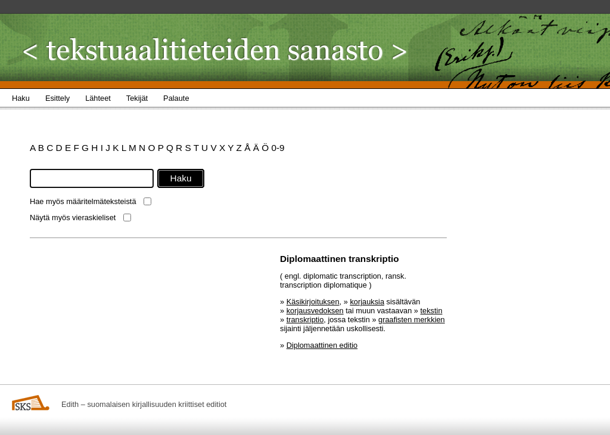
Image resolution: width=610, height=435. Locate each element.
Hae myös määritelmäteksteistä (83, 201)
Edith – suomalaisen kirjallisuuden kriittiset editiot (143, 404)
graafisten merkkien (411, 319)
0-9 (277, 148)
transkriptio (305, 319)
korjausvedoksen (315, 310)
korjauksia (367, 301)
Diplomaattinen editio (322, 345)
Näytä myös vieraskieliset (73, 217)
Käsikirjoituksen (313, 301)
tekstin (432, 310)
